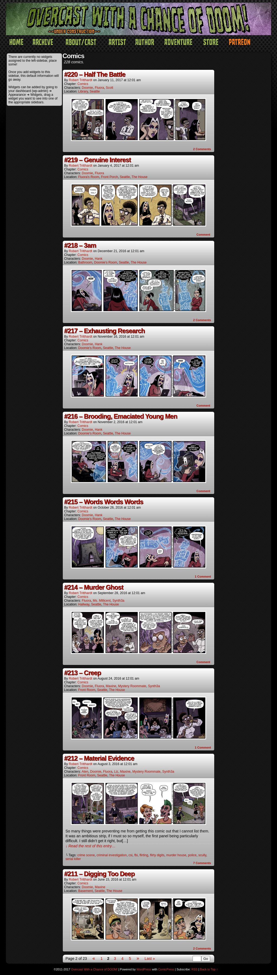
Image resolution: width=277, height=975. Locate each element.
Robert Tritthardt (80, 80)
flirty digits (157, 855)
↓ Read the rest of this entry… (90, 846)
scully (202, 855)
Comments (202, 149)
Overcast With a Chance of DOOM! (94, 969)
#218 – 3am (80, 245)
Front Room (86, 690)
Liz (116, 771)
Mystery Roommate (132, 686)
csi (130, 855)
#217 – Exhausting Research (104, 330)
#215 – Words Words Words (103, 501)
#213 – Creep (82, 672)
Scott (109, 88)
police (192, 855)
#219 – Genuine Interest (97, 159)
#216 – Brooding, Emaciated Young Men (120, 416)
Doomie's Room (105, 262)
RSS (195, 969)
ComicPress (166, 969)
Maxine (111, 686)
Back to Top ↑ (209, 969)
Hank (98, 259)
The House (140, 177)
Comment (203, 234)
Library (83, 91)
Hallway (83, 604)
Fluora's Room (88, 177)
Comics (82, 84)
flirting (144, 855)
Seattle (95, 91)
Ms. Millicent (102, 600)
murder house (176, 855)
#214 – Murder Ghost (93, 587)
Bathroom (85, 262)
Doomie (87, 88)
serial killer (73, 859)
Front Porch (109, 177)
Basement (85, 891)
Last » (149, 958)
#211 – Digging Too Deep (99, 873)
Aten (85, 771)
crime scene (86, 855)
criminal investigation (112, 855)
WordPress (144, 969)
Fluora (99, 88)
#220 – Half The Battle (94, 74)
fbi (136, 855)
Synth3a (118, 600)
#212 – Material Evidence (99, 758)
